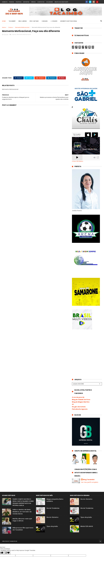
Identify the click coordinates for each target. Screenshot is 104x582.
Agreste (4, 2)
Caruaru (45, 21)
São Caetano (34, 21)
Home (4, 21)
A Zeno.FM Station (77, 161)
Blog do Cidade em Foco (81, 400)
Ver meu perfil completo (89, 482)
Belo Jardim (23, 21)
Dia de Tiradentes (53, 508)
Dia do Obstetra (52, 517)
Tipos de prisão (52, 526)
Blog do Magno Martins (80, 402)
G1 (73, 404)
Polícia (11, 2)
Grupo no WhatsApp (61, 2)
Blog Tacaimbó (89, 480)
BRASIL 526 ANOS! (86, 526)
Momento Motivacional (68, 21)
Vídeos (33, 2)
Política (18, 2)
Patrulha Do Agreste (80, 409)
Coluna (10, 27)
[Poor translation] (7, 552)
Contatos (40, 2)
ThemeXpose (13, 541)
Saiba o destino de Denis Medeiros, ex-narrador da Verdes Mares (22, 512)
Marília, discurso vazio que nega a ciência (22, 520)
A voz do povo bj (78, 397)
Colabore (49, 2)
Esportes (26, 2)
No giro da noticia (78, 407)
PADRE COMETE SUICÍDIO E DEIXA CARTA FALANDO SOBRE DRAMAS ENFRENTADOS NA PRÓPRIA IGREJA (23, 502)
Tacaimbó (12, 21)
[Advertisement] (87, 345)
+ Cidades (54, 21)
